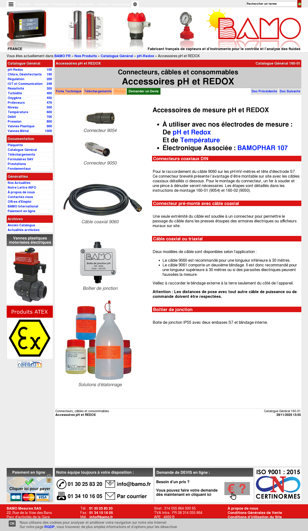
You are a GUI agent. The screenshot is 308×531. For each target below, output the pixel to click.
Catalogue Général (117, 56)
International (121, 4)
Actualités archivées (23, 230)
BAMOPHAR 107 (262, 147)
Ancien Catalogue (21, 225)
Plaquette (24, 4)
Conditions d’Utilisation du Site (255, 517)
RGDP (49, 527)
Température (200, 140)
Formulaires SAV (20, 159)
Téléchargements (64, 4)
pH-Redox (145, 56)
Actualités (87, 4)
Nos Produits (85, 56)
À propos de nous (243, 508)
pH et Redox (192, 132)
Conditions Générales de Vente (255, 513)
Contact (103, 4)
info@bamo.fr (101, 517)
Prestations (17, 164)
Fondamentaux (19, 168)
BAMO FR (62, 56)
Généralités (18, 177)
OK (12, 523)
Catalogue (41, 4)
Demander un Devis (144, 91)
